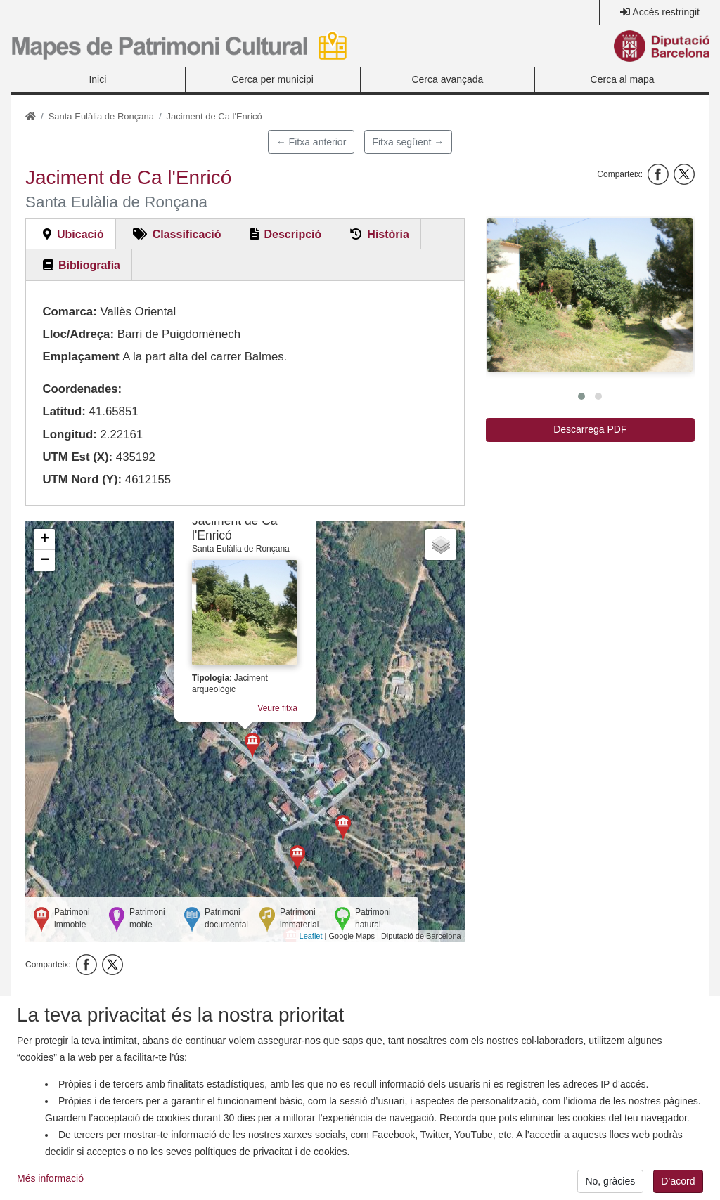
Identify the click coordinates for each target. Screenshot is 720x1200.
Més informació (50, 1183)
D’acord (678, 1186)
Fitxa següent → (408, 142)
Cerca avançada (447, 79)
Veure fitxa (277, 708)
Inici (97, 79)
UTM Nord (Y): (82, 479)
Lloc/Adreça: (78, 334)
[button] (590, 295)
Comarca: (69, 311)
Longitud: (69, 434)
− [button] (44, 560)
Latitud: (64, 411)
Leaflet (311, 936)
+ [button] (44, 539)
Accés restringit (666, 12)
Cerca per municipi (272, 79)
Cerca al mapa (623, 79)
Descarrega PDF (589, 429)
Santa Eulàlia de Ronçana (101, 116)
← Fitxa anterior (311, 142)
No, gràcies (610, 1186)
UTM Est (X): (77, 457)
